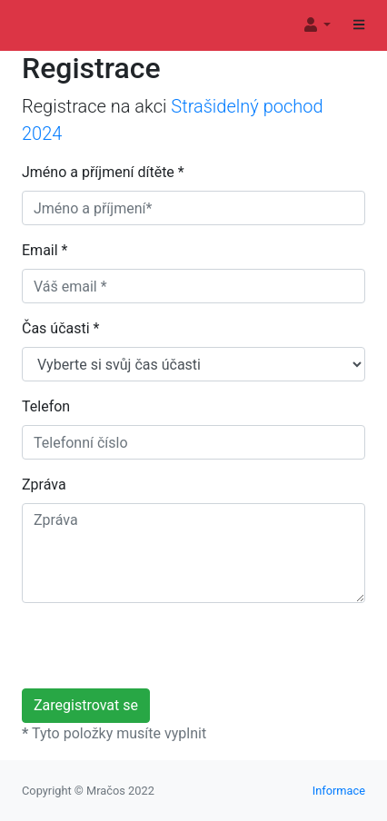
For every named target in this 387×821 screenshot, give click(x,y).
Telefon (46, 406)
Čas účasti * (60, 328)
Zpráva (44, 484)
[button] (316, 25)
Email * (44, 250)
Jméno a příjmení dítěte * (103, 172)
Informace (339, 790)
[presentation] (160, 653)
